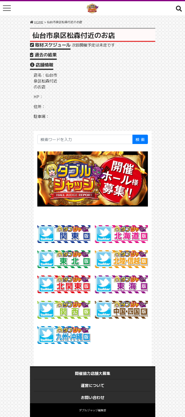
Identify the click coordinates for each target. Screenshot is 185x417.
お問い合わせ (92, 397)
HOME (38, 22)
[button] (179, 8)
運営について (92, 385)
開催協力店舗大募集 (92, 373)
